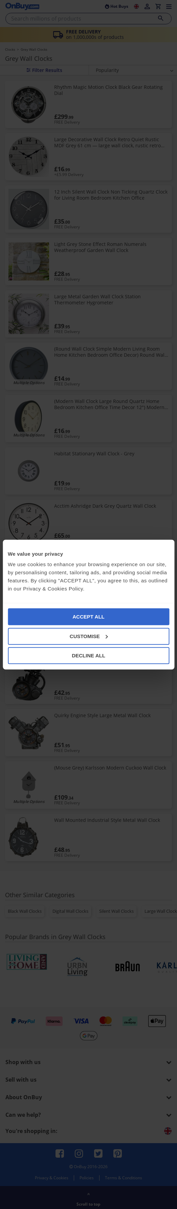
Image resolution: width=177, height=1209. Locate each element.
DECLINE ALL (88, 655)
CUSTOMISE (89, 636)
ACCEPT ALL (88, 617)
